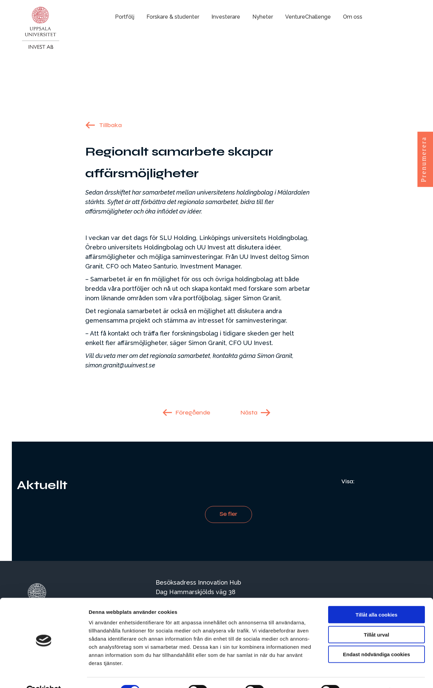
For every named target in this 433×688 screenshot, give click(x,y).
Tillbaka (110, 125)
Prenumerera (423, 159)
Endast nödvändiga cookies (376, 638)
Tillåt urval (376, 619)
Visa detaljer (367, 674)
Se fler (228, 514)
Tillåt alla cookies (376, 599)
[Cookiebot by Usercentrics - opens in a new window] (43, 675)
